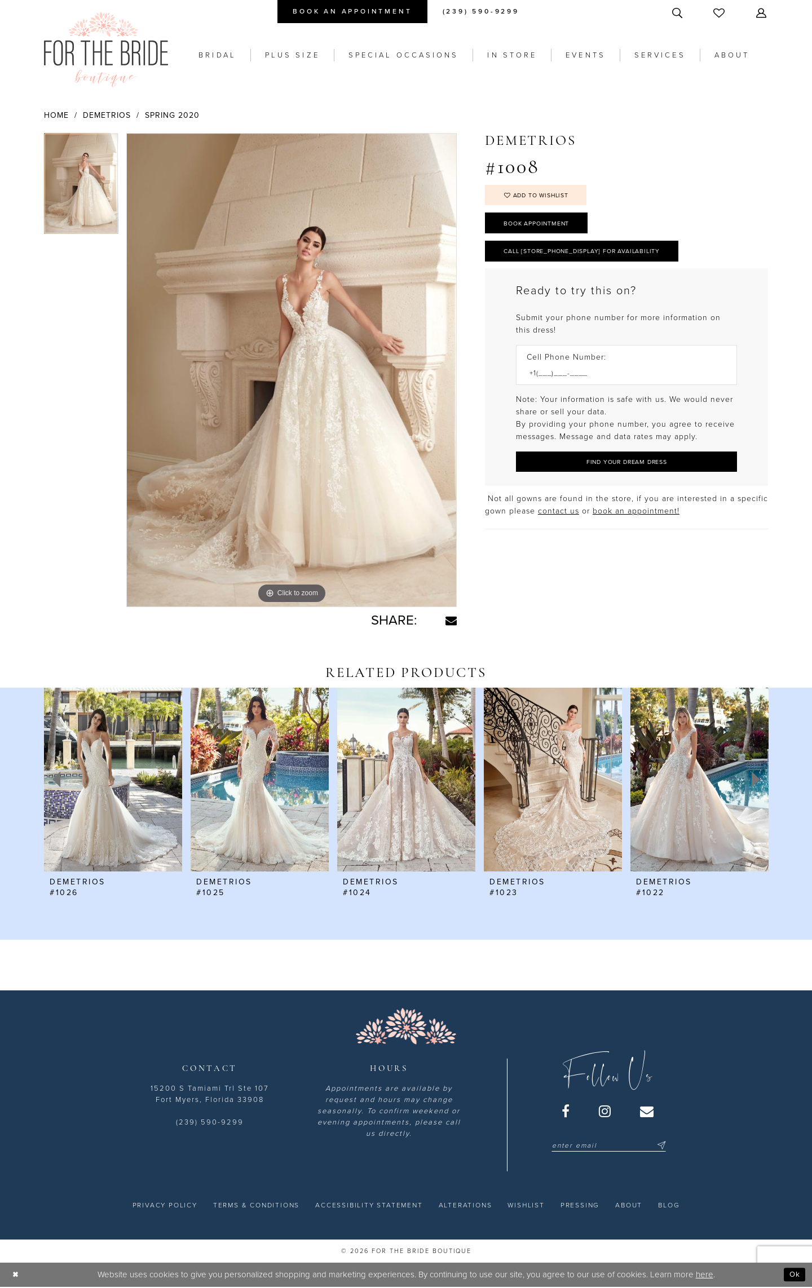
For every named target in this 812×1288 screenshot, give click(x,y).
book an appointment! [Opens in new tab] (636, 525)
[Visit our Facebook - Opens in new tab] (566, 1111)
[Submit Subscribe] (660, 1145)
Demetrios (107, 115)
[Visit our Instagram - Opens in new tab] (605, 1111)
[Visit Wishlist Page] (720, 12)
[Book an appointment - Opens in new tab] (352, 11)
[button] (762, 13)
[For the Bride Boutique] (106, 49)
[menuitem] (352, 11)
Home (56, 115)
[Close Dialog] (17, 1275)
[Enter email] (608, 1145)
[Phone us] (481, 11)
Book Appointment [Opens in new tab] (544, 229)
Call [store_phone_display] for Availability (596, 260)
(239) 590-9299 (210, 1122)
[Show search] (678, 13)
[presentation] (113, 779)
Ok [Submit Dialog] (794, 1274)
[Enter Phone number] (621, 385)
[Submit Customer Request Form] (626, 475)
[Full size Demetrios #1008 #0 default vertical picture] (291, 370)
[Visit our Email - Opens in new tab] (647, 1111)
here (704, 1274)
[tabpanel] (81, 187)
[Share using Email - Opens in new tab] (451, 620)
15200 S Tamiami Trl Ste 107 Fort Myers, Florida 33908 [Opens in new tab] (210, 1094)
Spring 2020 (172, 115)
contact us (558, 525)
